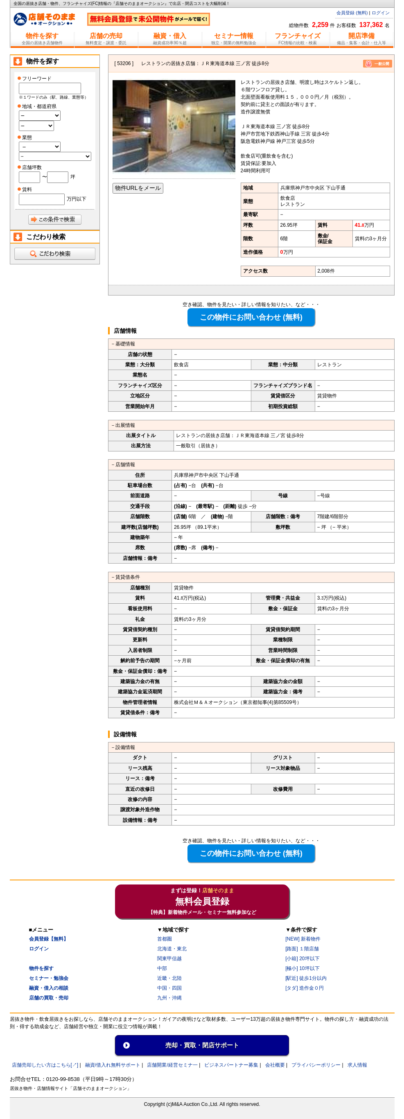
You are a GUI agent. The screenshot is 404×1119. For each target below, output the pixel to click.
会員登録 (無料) (352, 12)
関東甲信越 (169, 958)
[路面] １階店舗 (302, 949)
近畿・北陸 (169, 978)
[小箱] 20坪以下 (302, 958)
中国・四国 (169, 988)
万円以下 (76, 199)
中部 (162, 968)
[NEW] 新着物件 (302, 939)
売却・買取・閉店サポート (202, 1045)
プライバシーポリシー (316, 1065)
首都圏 (164, 939)
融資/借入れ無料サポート (112, 1065)
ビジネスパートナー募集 (231, 1065)
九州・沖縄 (169, 998)
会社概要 (275, 1065)
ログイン (381, 12)
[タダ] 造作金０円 (304, 988)
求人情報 (357, 1065)
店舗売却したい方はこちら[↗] (45, 1065)
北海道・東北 (172, 949)
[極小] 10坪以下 (302, 968)
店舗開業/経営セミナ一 (172, 1065)
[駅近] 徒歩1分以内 (306, 978)
